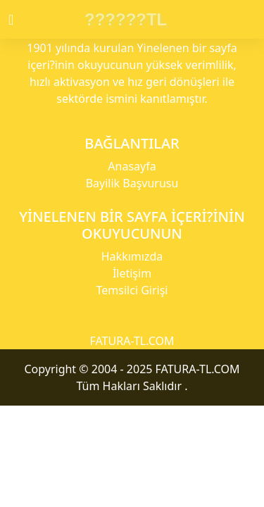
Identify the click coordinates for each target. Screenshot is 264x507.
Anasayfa (132, 166)
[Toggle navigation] (23, 19)
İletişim (132, 273)
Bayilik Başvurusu (132, 183)
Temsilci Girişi (132, 290)
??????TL (125, 19)
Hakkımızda (132, 256)
